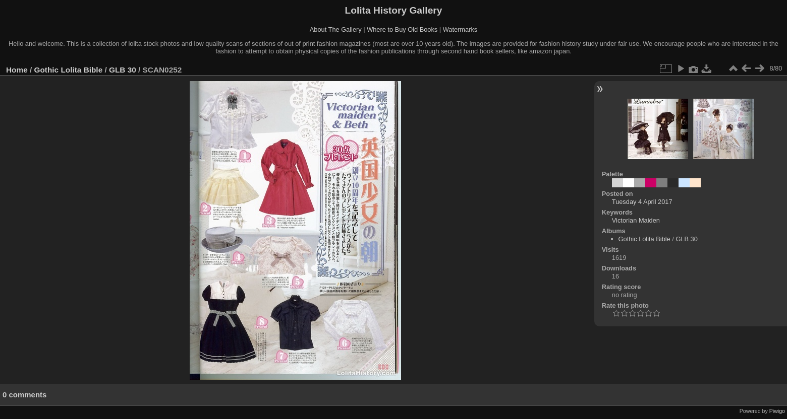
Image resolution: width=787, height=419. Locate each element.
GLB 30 (122, 69)
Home (17, 69)
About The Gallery (336, 29)
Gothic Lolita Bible (68, 69)
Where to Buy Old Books (402, 29)
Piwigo (777, 411)
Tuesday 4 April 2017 (642, 201)
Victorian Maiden (636, 220)
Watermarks (460, 29)
